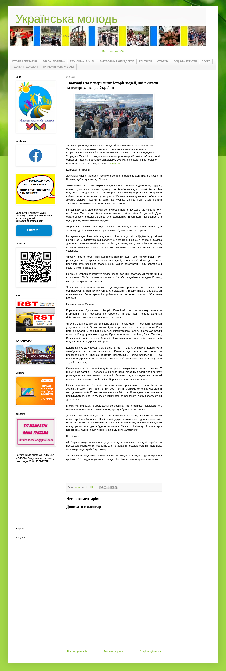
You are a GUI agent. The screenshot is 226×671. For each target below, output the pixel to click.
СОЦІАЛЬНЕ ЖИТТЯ (185, 61)
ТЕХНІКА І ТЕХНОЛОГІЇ (25, 67)
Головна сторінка (113, 651)
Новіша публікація (77, 651)
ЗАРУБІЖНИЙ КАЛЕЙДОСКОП (117, 61)
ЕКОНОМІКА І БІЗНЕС (82, 61)
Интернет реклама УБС (113, 51)
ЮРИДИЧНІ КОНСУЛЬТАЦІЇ (58, 67)
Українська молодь (67, 18)
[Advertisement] (114, 621)
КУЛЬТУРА (163, 61)
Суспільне (114, 163)
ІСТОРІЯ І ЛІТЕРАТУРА (25, 61)
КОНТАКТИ (145, 61)
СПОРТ (206, 61)
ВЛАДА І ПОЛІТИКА (54, 61)
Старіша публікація (150, 651)
